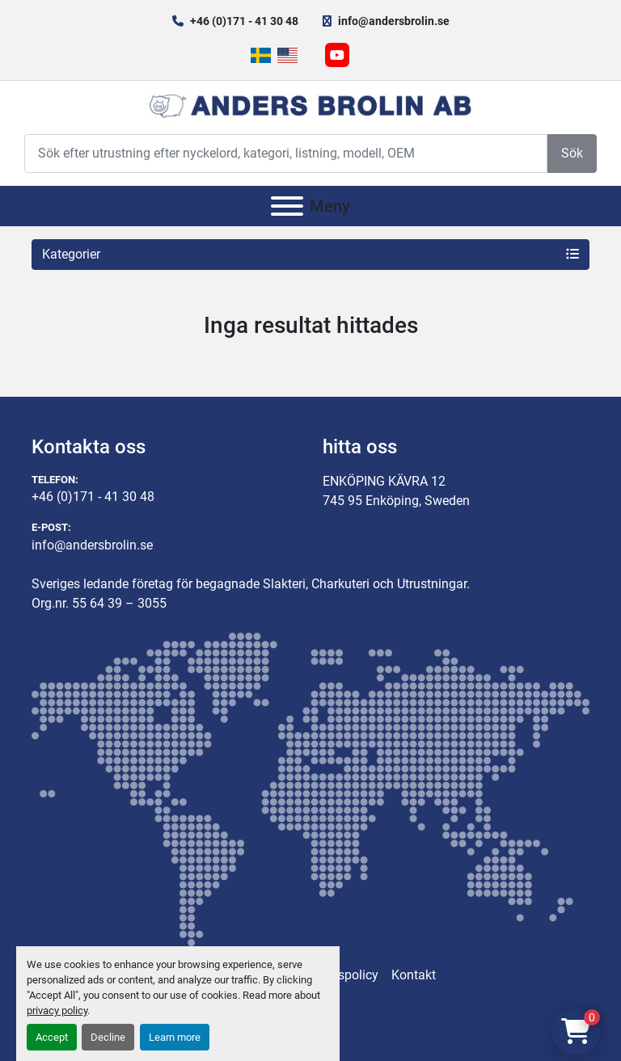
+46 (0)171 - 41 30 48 (244, 21)
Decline (108, 1037)
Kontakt (413, 975)
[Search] (285, 153)
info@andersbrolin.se (394, 21)
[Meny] (287, 206)
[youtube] (337, 55)
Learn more (175, 1037)
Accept (52, 1037)
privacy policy (57, 1010)
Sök (572, 153)
